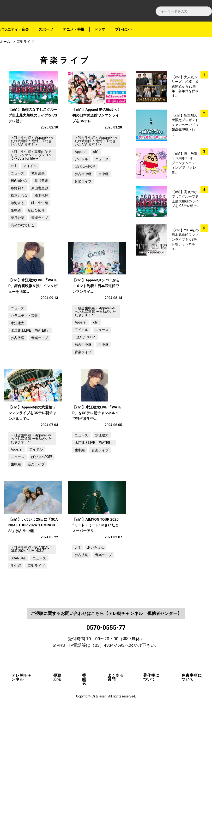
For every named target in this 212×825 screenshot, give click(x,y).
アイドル (30, 194)
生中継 (16, 239)
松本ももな (19, 224)
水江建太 (17, 381)
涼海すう (17, 232)
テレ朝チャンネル (22, 792)
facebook (205, 62)
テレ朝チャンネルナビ (43, 10)
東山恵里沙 (39, 217)
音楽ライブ (25, 42)
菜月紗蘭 (17, 246)
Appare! (80, 180)
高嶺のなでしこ (22, 254)
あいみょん (95, 662)
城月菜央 (38, 202)
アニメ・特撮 (74, 29)
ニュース (17, 202)
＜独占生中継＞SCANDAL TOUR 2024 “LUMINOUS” (31, 664)
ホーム (5, 42)
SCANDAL (18, 673)
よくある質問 (116, 792)
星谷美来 (41, 209)
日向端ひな (19, 209)
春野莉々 (17, 217)
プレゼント (124, 29)
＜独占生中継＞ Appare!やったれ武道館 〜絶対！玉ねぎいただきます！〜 (32, 169)
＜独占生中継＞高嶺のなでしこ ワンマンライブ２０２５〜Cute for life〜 (31, 183)
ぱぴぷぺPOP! (85, 195)
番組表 (84, 794)
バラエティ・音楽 (14, 29)
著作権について (151, 792)
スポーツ (46, 29)
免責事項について (192, 792)
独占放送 (17, 395)
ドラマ (99, 29)
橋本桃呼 (41, 224)
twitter (205, 75)
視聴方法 (57, 792)
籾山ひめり (36, 239)
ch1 (13, 194)
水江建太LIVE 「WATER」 (30, 388)
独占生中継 (39, 232)
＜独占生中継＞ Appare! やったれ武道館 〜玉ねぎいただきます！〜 (95, 369)
